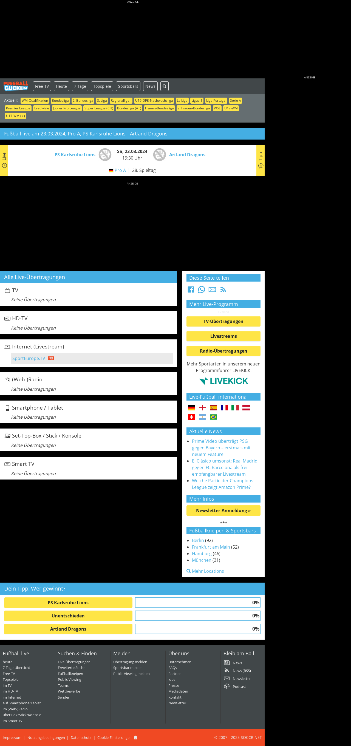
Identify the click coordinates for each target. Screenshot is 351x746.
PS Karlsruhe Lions (68, 603)
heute (7, 661)
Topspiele (102, 86)
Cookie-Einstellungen (114, 737)
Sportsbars (128, 86)
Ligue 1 (196, 100)
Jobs (171, 679)
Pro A (120, 170)
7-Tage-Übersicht (16, 667)
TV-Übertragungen (223, 321)
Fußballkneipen (70, 673)
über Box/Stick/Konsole (22, 714)
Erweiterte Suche (71, 667)
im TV (7, 685)
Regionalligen (121, 100)
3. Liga (102, 100)
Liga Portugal (216, 100)
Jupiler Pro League (67, 108)
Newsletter (177, 702)
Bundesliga (60, 100)
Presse (173, 685)
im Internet (12, 697)
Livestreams (223, 336)
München (201, 560)
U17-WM (231, 108)
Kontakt (175, 697)
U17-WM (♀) (15, 116)
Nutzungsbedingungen (46, 737)
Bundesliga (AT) (129, 108)
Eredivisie (41, 108)
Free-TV (42, 86)
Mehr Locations (205, 571)
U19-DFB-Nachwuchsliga (154, 100)
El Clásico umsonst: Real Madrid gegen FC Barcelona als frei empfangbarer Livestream (224, 467)
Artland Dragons (68, 629)
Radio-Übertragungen (223, 351)
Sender (63, 697)
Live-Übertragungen (74, 661)
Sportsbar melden (128, 667)
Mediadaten (178, 691)
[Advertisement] (133, 39)
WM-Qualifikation (35, 100)
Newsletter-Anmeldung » (223, 510)
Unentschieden (68, 616)
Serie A (235, 100)
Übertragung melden (130, 661)
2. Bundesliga (83, 100)
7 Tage (80, 86)
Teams (63, 685)
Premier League (18, 108)
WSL (217, 108)
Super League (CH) (98, 108)
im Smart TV (12, 720)
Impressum (12, 737)
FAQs (172, 667)
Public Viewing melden (131, 673)
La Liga (182, 100)
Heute (61, 86)
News (150, 86)
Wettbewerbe (69, 691)
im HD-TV (10, 691)
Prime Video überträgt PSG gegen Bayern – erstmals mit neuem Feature (221, 447)
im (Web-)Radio (15, 709)
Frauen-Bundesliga (159, 108)
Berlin (198, 540)
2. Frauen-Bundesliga (194, 108)
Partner (174, 673)
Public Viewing (69, 679)
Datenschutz (81, 737)
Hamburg (202, 554)
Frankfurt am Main (211, 547)
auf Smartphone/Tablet (22, 702)
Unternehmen (179, 661)
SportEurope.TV (28, 358)
